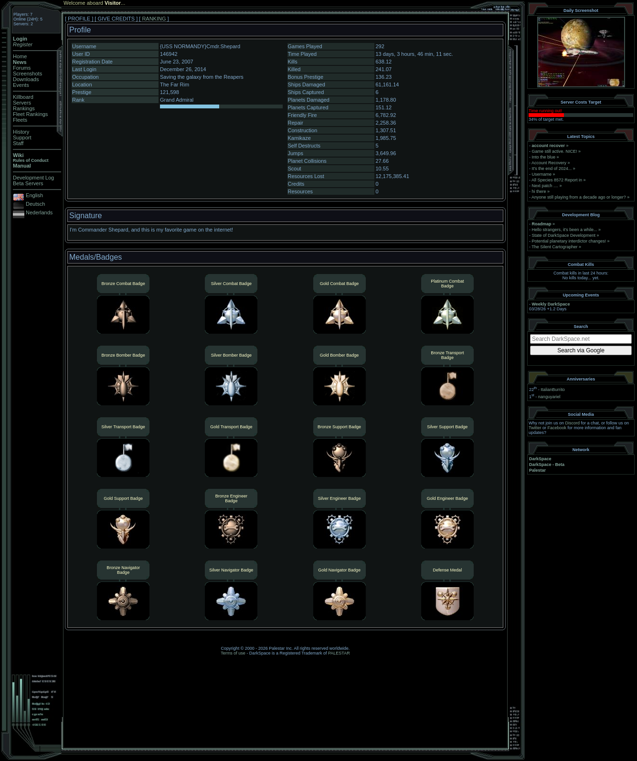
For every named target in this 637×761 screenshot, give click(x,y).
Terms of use (233, 653)
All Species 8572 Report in (556, 180)
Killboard (23, 97)
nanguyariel (549, 396)
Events (21, 85)
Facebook (557, 427)
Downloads (26, 79)
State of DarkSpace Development (564, 235)
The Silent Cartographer (554, 246)
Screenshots (27, 73)
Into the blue (544, 157)
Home (20, 56)
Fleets (20, 120)
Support (22, 137)
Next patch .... (545, 185)
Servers (22, 103)
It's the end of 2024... (552, 168)
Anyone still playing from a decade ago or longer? (578, 197)
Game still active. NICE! (555, 151)
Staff (18, 143)
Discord (572, 423)
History (21, 132)
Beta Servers (28, 183)
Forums (22, 68)
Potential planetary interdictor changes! (569, 241)
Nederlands (39, 212)
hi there (539, 191)
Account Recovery (548, 162)
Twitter (535, 427)
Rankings (24, 108)
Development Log (33, 177)
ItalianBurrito (553, 389)
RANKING (154, 18)
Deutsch (35, 204)
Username (542, 174)
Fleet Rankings (30, 114)
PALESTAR (339, 653)
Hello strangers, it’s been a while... (564, 229)
